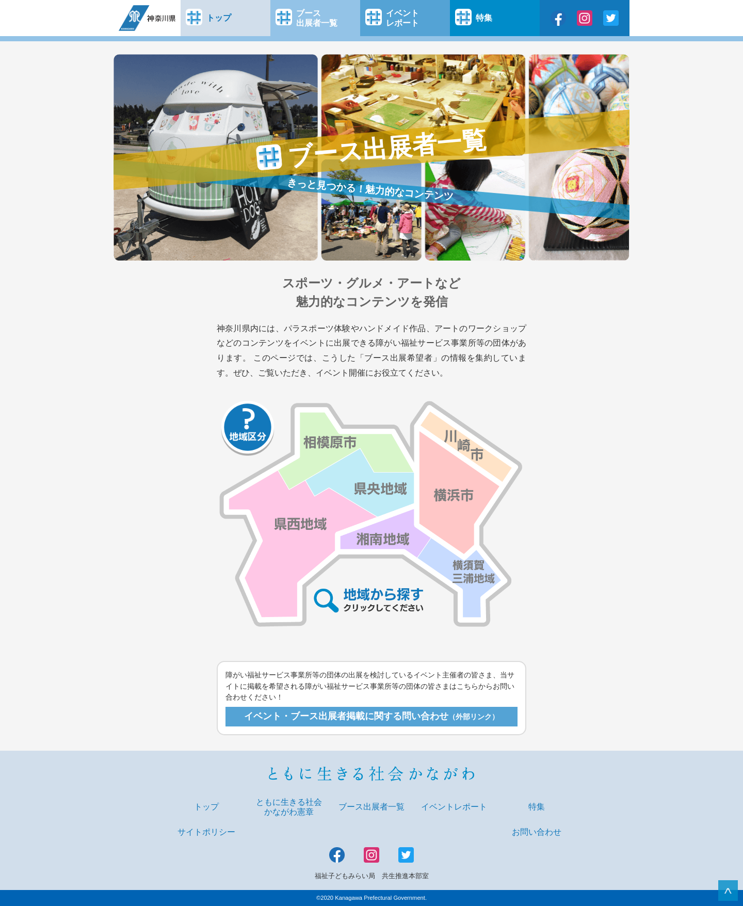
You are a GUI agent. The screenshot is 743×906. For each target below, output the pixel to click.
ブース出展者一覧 (371, 806)
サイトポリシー (206, 832)
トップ (206, 806)
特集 (536, 806)
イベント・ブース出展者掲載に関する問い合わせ (371, 716)
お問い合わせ (536, 832)
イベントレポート (454, 806)
